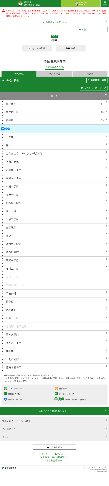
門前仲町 (11, 293)
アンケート (46, 454)
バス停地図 (54, 73)
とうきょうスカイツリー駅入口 (24, 153)
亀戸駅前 (11, 103)
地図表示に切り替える (95, 88)
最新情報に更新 (98, 80)
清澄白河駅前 (13, 244)
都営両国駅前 (13, 202)
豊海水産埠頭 (13, 367)
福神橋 (10, 120)
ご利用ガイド (54, 428)
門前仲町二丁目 (15, 285)
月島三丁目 (12, 318)
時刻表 (90, 73)
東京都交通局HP (54, 460)
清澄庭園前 (12, 252)
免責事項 (44, 457)
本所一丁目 (12, 186)
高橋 (8, 235)
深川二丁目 (12, 268)
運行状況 (19, 73)
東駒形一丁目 (13, 178)
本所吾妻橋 (12, 161)
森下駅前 (11, 227)
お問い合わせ (61, 454)
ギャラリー (54, 435)
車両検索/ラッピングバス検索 (54, 420)
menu (105, 3)
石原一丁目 (12, 194)
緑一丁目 (11, 211)
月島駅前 (11, 310)
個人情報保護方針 (60, 457)
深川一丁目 (12, 277)
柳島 (5, 128)
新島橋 (10, 351)
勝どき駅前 (12, 334)
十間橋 (10, 137)
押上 (8, 145)
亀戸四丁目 (12, 112)
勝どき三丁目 (13, 342)
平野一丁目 (12, 260)
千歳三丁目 (12, 219)
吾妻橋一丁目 (13, 170)
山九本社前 (12, 359)
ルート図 (81, 29)
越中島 (10, 301)
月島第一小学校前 (16, 326)
